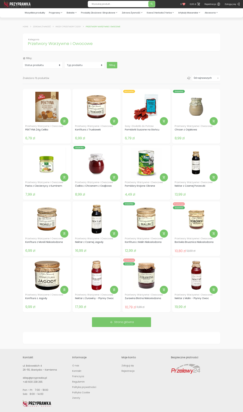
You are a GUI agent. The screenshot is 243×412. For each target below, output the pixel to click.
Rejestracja (128, 371)
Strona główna (122, 322)
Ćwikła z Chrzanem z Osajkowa (93, 185)
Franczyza (78, 376)
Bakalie (72, 12)
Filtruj (112, 65)
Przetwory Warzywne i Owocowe (44, 126)
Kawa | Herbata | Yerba (160, 12)
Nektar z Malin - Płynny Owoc (192, 298)
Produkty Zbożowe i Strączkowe (99, 12)
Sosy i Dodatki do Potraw (139, 126)
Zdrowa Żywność (132, 12)
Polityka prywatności (84, 387)
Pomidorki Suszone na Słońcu (142, 129)
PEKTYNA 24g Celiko (36, 129)
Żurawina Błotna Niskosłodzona (143, 298)
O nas (75, 365)
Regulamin (78, 381)
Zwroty (76, 398)
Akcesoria (211, 12)
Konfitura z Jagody (36, 298)
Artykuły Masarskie (189, 12)
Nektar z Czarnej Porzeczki (190, 185)
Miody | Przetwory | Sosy (68, 26)
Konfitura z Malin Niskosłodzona (143, 242)
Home (25, 26)
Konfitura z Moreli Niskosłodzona (44, 242)
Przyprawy (56, 12)
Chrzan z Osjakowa (186, 129)
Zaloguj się (128, 365)
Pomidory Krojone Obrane (140, 185)
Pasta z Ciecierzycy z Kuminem (43, 185)
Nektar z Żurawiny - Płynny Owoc (94, 298)
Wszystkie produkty (35, 12)
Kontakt (76, 371)
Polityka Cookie (81, 392)
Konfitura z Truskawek (88, 129)
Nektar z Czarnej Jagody (89, 242)
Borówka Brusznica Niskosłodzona (194, 242)
